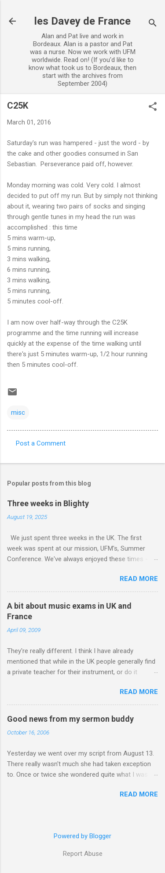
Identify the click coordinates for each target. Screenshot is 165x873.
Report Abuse (83, 854)
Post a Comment (41, 443)
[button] (152, 107)
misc (18, 412)
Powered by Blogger (82, 836)
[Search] (152, 24)
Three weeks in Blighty (48, 503)
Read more (139, 579)
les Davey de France (82, 21)
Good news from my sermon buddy (70, 718)
